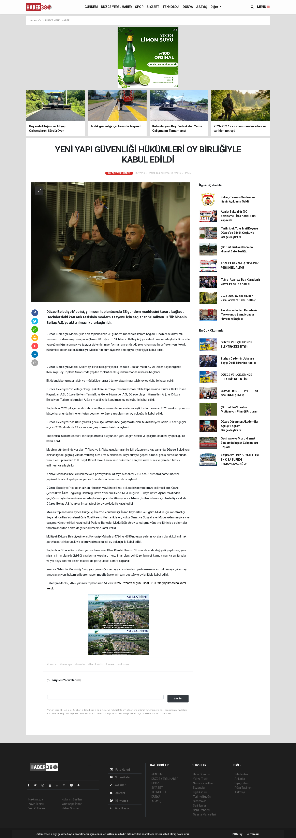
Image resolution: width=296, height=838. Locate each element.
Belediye (62, 334)
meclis (102, 574)
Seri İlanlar (199, 805)
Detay (237, 834)
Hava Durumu (201, 774)
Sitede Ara (241, 774)
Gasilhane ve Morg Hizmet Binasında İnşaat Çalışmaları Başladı (239, 443)
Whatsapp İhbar (72, 804)
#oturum (123, 664)
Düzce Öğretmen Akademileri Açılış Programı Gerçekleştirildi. (240, 426)
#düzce (52, 664)
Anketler (240, 778)
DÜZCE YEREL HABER (116, 7)
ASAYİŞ (201, 7)
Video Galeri (120, 777)
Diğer (214, 7)
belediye (171, 498)
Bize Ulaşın (119, 808)
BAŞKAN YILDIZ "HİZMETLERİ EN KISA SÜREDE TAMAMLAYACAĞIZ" (240, 459)
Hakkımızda (35, 799)
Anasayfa (36, 20)
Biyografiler (242, 783)
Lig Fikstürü (200, 792)
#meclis (80, 664)
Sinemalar (199, 801)
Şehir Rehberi (201, 810)
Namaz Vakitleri (203, 783)
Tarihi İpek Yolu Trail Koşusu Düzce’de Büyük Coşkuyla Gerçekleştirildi (239, 233)
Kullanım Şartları (72, 799)
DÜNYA (188, 7)
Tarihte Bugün (202, 796)
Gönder (178, 698)
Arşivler (117, 793)
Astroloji (240, 792)
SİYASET (153, 7)
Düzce (51, 334)
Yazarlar (118, 785)
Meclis (125, 367)
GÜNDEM (91, 7)
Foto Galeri (120, 769)
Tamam (253, 834)
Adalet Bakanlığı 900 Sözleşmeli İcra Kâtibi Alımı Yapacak (238, 216)
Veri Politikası (36, 808)
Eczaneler (199, 787)
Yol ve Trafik (200, 778)
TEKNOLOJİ (171, 7)
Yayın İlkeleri (36, 804)
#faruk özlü (95, 664)
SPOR (139, 7)
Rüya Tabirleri (243, 787)
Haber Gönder (70, 808)
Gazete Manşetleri (204, 814)
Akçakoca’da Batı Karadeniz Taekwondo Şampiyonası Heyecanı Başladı (239, 314)
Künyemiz (119, 800)
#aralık (110, 664)
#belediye (65, 664)
